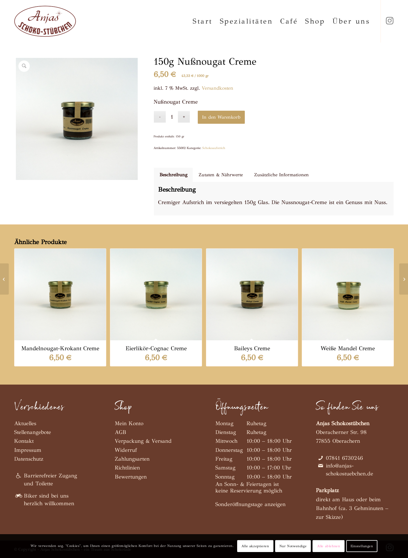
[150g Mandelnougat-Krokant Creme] (4, 279)
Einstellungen (361, 546)
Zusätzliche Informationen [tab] (281, 174)
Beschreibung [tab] (173, 174)
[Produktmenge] (172, 117)
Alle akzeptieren (255, 546)
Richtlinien (127, 467)
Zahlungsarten (132, 459)
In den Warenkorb (221, 117)
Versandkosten (217, 88)
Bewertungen (131, 476)
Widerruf (126, 450)
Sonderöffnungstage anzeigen (250, 504)
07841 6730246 (344, 458)
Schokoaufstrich (213, 148)
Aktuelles (25, 423)
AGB (120, 432)
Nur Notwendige (293, 546)
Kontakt (24, 441)
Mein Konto (129, 423)
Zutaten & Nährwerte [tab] (221, 174)
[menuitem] (202, 21)
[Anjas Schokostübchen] (45, 21)
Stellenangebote (32, 432)
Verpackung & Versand (143, 441)
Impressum (27, 450)
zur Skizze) (329, 517)
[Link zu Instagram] (389, 21)
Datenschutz (28, 459)
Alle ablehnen (328, 546)
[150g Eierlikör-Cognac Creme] (403, 279)
